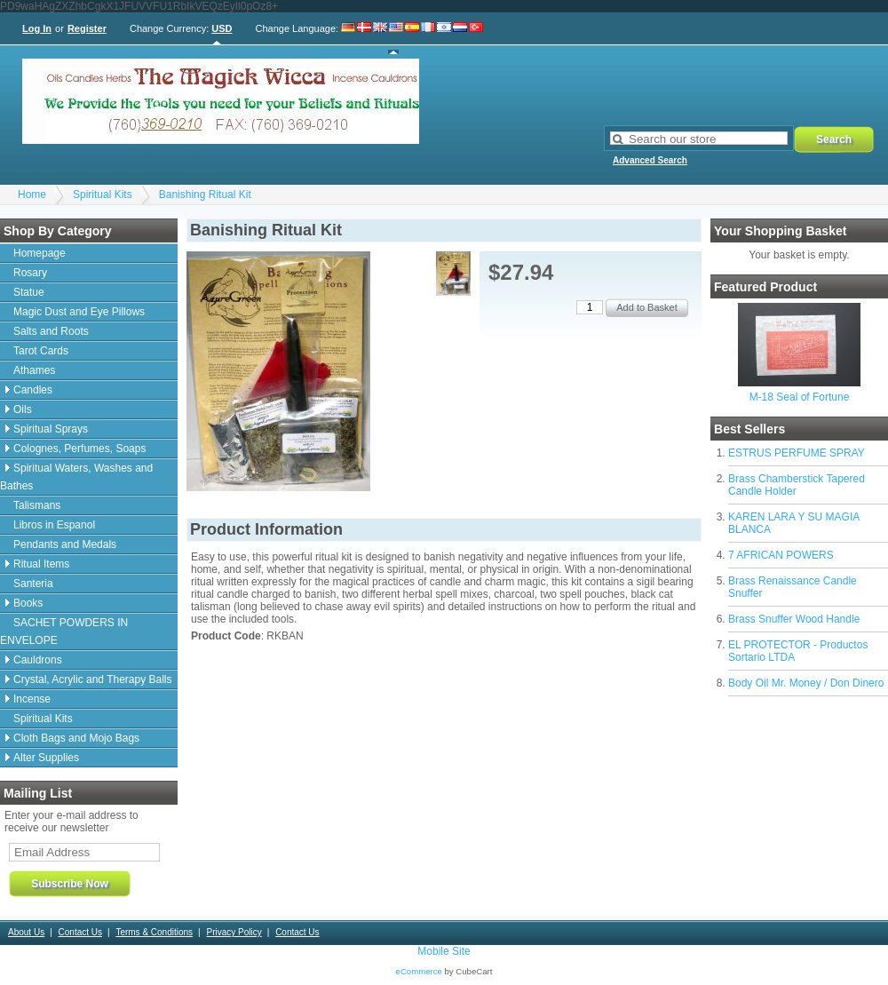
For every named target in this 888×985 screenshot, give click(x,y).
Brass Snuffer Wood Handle (794, 619)
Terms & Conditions (154, 932)
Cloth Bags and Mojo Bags (76, 738)
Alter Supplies (46, 757)
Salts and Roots (51, 331)
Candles (32, 390)
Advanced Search (650, 160)
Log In (37, 28)
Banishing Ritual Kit (205, 194)
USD (221, 28)
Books (28, 603)
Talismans (36, 505)
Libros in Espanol (54, 525)
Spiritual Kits (102, 194)
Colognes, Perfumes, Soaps (79, 448)
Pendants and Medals (64, 544)
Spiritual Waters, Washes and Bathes (76, 477)
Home (32, 194)
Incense (32, 699)
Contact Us (80, 932)
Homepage (39, 253)
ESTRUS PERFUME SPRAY (796, 453)
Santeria (33, 583)
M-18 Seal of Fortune (799, 397)
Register (87, 28)
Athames (34, 370)
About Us (26, 932)
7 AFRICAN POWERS (781, 555)
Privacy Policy (233, 932)
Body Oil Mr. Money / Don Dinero (806, 683)
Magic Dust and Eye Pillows (79, 312)
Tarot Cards (40, 351)
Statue (28, 292)
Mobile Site (443, 951)
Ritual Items (41, 564)
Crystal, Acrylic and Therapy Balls (92, 679)
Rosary (30, 272)
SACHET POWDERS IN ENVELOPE (64, 631)
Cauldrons (37, 660)
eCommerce (419, 971)
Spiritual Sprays (50, 429)
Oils (22, 409)
